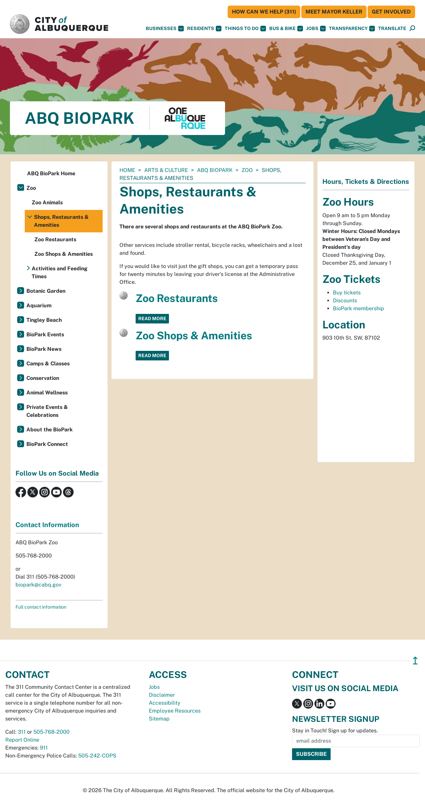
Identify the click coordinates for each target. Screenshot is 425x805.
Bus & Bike (286, 28)
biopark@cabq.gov (38, 585)
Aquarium (38, 305)
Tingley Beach (44, 320)
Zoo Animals (47, 202)
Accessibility (164, 703)
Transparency (352, 28)
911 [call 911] (44, 748)
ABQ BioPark (215, 170)
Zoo (247, 170)
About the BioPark (49, 429)
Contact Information (47, 525)
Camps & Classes (48, 363)
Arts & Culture (166, 170)
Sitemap (159, 719)
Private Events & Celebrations (47, 411)
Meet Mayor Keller (334, 12)
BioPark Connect (47, 444)
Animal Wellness (47, 392)
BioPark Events (45, 334)
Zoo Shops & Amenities (194, 335)
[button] (392, 28)
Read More (152, 318)
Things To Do (245, 28)
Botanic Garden (45, 291)
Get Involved (391, 12)
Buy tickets (347, 292)
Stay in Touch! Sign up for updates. (335, 730)
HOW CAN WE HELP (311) (264, 12)
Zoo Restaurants (177, 298)
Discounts (345, 300)
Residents (204, 28)
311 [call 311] (22, 732)
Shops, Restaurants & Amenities (61, 221)
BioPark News (43, 349)
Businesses (165, 28)
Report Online (22, 740)
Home (127, 170)
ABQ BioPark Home (51, 173)
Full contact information (41, 607)
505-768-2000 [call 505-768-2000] (51, 732)
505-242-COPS (97, 756)
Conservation (42, 378)
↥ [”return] (415, 660)
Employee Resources (175, 711)
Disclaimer (162, 695)
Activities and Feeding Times (59, 272)
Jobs (316, 28)
